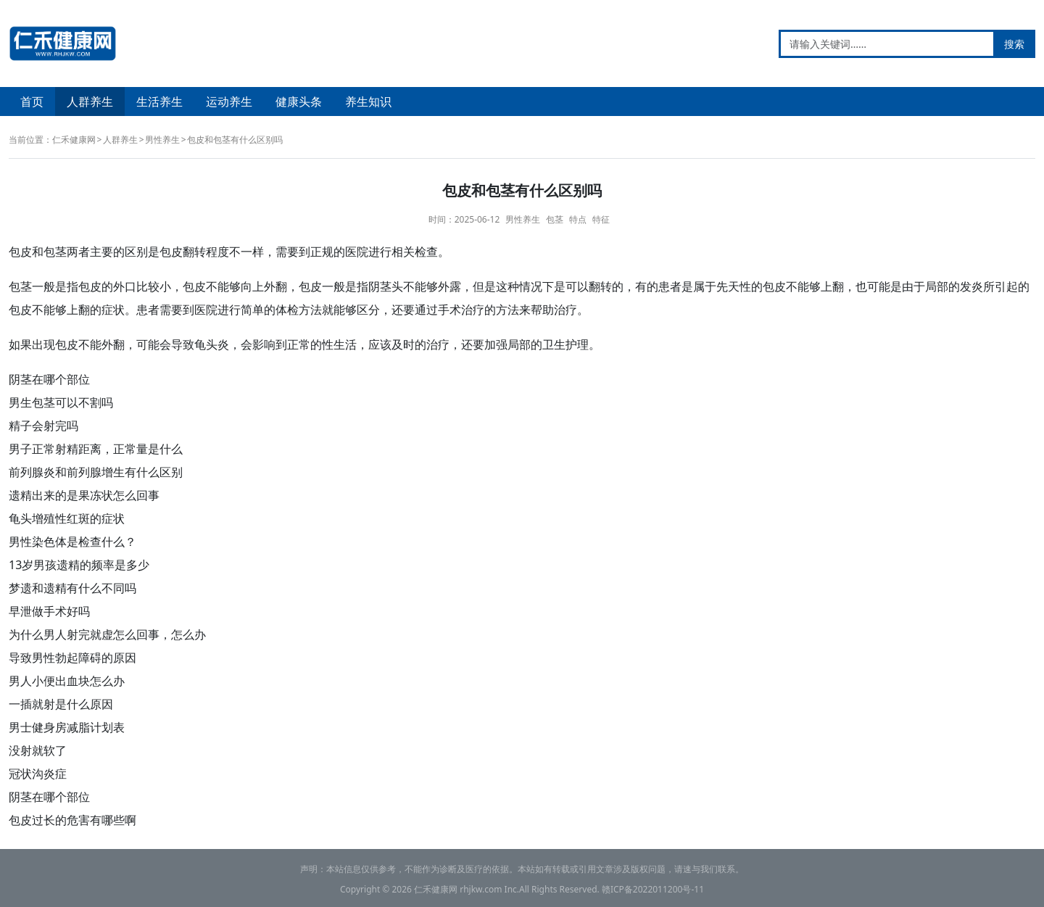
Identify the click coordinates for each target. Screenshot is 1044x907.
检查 (426, 252)
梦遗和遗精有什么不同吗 (72, 588)
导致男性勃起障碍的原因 (72, 658)
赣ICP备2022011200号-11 (653, 889)
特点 (578, 219)
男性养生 (162, 139)
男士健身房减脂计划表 (67, 727)
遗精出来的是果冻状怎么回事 (84, 495)
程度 (217, 252)
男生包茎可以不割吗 (61, 402)
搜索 (1014, 44)
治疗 (565, 310)
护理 (577, 344)
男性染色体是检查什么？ (72, 542)
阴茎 (380, 286)
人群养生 (90, 101)
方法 (310, 310)
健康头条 (299, 101)
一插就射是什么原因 (61, 704)
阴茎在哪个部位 (49, 379)
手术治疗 (461, 310)
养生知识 (368, 101)
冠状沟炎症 (38, 774)
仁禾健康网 (74, 139)
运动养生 (229, 101)
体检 (287, 310)
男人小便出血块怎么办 (67, 681)
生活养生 (159, 101)
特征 (601, 219)
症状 (113, 310)
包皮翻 (177, 252)
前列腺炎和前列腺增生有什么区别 (96, 472)
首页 (32, 101)
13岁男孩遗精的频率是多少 (79, 565)
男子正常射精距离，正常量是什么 (96, 449)
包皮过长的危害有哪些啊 (72, 820)
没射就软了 (38, 750)
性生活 (339, 344)
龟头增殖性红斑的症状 (67, 518)
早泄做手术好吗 (49, 611)
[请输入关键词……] (887, 44)
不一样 (246, 252)
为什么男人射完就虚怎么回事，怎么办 (107, 634)
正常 (298, 344)
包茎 (554, 219)
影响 (264, 344)
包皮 (20, 252)
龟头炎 (211, 344)
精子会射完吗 (43, 426)
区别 (136, 252)
